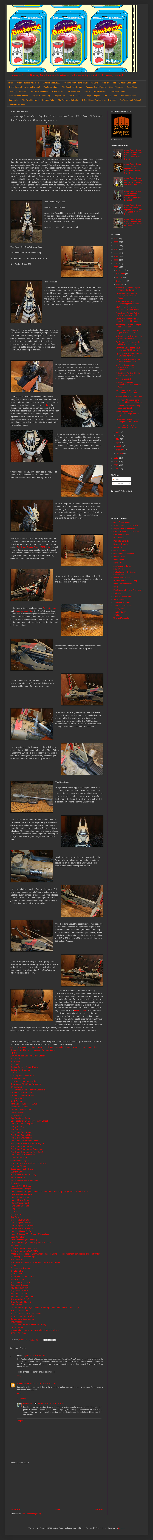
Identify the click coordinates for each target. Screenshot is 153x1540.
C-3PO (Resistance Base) (22, 1075)
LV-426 (87, 91)
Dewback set (80, 1010)
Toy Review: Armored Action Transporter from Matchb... (127, 420)
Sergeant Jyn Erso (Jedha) (22, 1319)
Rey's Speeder (49, 608)
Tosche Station (57, 91)
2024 (116, 246)
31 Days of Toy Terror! (100, 83)
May (118, 439)
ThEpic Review (120, 612)
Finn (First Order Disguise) (22, 1123)
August (119, 285)
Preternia (117, 593)
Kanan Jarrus (16, 1214)
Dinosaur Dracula (121, 544)
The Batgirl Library (51, 87)
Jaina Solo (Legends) (19, 1206)
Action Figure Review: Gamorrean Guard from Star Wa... (128, 384)
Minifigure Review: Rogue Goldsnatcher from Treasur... (128, 308)
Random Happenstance (123, 596)
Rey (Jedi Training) (18, 1293)
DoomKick (118, 547)
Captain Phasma (17, 1078)
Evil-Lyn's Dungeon (92, 96)
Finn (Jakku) (16, 1129)
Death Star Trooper (19, 1107)
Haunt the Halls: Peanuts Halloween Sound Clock (126, 391)
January (119, 453)
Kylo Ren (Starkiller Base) (21, 1225)
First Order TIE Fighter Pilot (22, 1155)
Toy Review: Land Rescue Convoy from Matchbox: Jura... (126, 295)
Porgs (13, 1265)
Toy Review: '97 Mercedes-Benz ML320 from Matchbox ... (129, 343)
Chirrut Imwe (16, 1087)
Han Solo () (17, 1177)
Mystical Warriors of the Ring (125, 581)
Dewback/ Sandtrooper (20, 1109)
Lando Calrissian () (20, 1231)
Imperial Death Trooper (20, 1189)
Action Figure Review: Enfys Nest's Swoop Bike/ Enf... (127, 314)
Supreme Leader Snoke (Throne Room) (28, 1324)
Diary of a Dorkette (121, 541)
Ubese (48, 405)
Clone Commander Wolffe (22, 1095)
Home (10, 83)
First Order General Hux (21, 1135)
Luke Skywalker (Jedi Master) (23, 1240)
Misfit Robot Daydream (123, 577)
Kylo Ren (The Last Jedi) (21, 1223)
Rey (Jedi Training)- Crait (21, 1296)
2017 (116, 458)
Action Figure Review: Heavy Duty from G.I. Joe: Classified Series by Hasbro (133, 222)
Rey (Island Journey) (19, 1288)
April (118, 443)
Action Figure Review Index (28, 83)
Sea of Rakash (75, 96)
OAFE (116, 587)
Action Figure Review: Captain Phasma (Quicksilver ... (128, 289)
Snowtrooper (16, 1322)
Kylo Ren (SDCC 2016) (20, 1220)
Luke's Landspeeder (23, 611)
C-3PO (13, 1073)
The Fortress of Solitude (68, 100)
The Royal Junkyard (30, 100)
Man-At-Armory (100, 91)
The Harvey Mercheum (123, 606)
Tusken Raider (17, 1327)
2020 (116, 260)
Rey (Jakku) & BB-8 (19, 1290)
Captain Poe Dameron (20, 1070)
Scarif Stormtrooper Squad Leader (25, 1313)
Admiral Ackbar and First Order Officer (27, 1056)
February (120, 450)
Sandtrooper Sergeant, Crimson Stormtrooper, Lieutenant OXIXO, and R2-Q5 (45, 1307)
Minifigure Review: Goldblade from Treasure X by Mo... (128, 320)
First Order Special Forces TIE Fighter (33, 547)
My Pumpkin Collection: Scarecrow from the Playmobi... (125, 367)
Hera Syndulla (16, 1183)
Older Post (98, 1509)
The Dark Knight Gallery (72, 87)
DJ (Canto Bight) (17, 1115)
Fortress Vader (48, 100)
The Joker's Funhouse (39, 91)
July (118, 432)
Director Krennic (18, 1112)
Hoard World (119, 560)
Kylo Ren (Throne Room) (21, 1228)
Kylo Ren (14, 1217)
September (121, 281)
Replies (22, 1399)
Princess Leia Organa (20, 1268)
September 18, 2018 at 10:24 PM (51, 1403)
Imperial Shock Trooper (21, 1197)
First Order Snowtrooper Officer (24, 1141)
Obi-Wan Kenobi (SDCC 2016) (24, 1251)
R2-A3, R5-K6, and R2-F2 (22, 1276)
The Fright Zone (110, 96)
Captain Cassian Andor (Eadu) (24, 1067)
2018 (116, 267)
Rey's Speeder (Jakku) (20, 1302)
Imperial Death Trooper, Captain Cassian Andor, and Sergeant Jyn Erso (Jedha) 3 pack (49, 1191)
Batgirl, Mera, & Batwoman (124, 528)
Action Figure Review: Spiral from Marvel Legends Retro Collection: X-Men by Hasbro (133, 168)
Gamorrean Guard (18, 1157)
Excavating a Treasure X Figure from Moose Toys (128, 326)
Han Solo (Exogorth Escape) (23, 1174)
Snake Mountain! (116, 87)
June (118, 435)
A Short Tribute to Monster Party (129, 396)
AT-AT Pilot (15, 1061)
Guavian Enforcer (18, 1172)
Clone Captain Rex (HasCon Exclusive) (28, 1090)
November (120, 274)
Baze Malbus (16, 1064)
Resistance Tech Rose (20, 1282)
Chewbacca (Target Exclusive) (24, 1081)
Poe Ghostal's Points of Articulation (128, 590)
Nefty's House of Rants (123, 584)
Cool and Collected (121, 535)
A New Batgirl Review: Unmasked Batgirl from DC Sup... (128, 413)
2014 (116, 469)
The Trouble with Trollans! (130, 100)
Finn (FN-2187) (17, 1126)
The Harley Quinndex (17, 91)
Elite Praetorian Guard (20, 1118)
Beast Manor (132, 87)
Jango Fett (15, 1208)
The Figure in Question (123, 602)
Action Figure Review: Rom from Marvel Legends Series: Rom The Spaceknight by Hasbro (133, 209)
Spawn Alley (13, 100)
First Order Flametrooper (21, 1132)
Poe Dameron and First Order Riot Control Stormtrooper (35, 1262)
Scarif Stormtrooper (19, 1310)
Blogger (121, 1528)
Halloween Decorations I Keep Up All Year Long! (128, 407)
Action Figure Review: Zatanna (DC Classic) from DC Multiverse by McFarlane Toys (133, 181)
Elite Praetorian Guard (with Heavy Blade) (29, 1121)
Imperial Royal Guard (20, 1200)
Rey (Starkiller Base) (19, 1299)
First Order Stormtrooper (21, 1146)
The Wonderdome (128, 96)
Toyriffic (117, 615)
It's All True (118, 563)
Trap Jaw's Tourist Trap (41, 96)
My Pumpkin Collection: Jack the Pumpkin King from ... (129, 355)
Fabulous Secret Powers (96, 87)
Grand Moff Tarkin (18, 1166)
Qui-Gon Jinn (16, 1274)
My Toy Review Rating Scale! (76, 83)
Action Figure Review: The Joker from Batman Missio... (129, 374)
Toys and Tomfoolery (122, 618)
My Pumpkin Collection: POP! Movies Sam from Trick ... (128, 360)
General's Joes (120, 550)
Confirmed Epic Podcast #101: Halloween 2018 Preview (128, 349)
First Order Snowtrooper (21, 1138)
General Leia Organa (19, 1160)
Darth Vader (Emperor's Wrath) (24, 1104)
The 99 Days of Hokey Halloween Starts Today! (126, 426)
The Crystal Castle (117, 91)
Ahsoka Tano (16, 1058)
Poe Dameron (16, 1259)
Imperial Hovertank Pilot (21, 1194)
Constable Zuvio (17, 1098)
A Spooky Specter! (123, 379)
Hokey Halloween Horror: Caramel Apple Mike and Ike (128, 302)
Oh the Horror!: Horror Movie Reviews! (24, 87)
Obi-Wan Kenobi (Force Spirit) (23, 1248)
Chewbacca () (25, 1084)
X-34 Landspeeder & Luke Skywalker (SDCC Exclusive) (35, 1330)
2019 (116, 264)
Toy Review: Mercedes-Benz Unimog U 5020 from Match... (129, 401)
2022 (116, 253)
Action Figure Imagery (122, 522)
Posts (116, 479)
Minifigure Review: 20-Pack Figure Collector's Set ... (127, 331)
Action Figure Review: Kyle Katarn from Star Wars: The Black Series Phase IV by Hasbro (133, 154)
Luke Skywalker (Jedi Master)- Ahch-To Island (30, 1242)
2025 (116, 242)
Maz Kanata (16, 1245)
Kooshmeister (23, 1383)
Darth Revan (16, 1101)
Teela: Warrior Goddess (18, 96)
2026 (116, 238)
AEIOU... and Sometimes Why (126, 525)
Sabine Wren (16, 1305)
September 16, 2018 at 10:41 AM (43, 1383)
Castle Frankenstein (16, 104)
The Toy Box (119, 609)
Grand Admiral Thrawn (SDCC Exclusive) (28, 1163)
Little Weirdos (119, 569)
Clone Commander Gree (21, 1092)
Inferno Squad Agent (19, 1203)
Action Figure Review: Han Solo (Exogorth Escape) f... (129, 337)
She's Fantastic (120, 599)
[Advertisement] (56, 1486)
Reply (19, 1375)
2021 (116, 256)
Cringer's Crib (59, 96)
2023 (116, 249)
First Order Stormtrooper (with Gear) (26, 1152)
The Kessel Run (73, 91)
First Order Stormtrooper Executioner (27, 1149)
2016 (116, 461)
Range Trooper (17, 1279)
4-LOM (13, 1053)
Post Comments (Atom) (31, 1514)
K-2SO (13, 1211)
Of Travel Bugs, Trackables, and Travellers (98, 100)
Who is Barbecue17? (51, 83)
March (119, 446)
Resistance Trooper (19, 1285)
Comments (118, 483)
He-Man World (119, 556)
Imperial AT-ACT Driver (20, 1186)
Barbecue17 (28, 1403)
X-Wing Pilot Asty (18, 1333)
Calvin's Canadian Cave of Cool (126, 532)
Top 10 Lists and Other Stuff (124, 83)
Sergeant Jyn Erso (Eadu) (22, 1316)
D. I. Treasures (120, 538)
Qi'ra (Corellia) (16, 1271)
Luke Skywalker (17, 1237)
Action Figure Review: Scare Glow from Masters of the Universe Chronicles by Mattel (133, 195)
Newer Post (16, 1509)
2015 (116, 465)
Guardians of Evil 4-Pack (21, 1169)
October (119, 277)
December (120, 270)
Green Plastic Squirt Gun (124, 553)
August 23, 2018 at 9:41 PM (34, 1355)
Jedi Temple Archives (122, 566)
